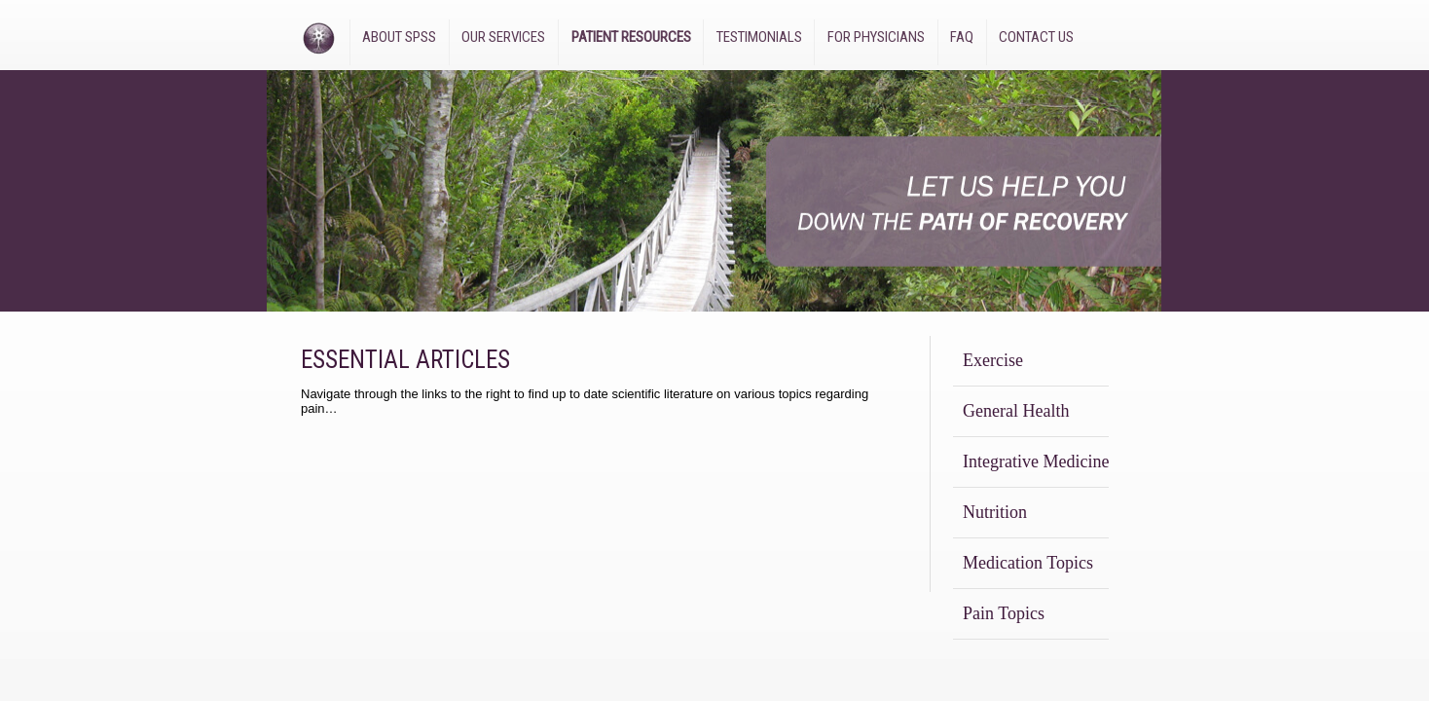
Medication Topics (1028, 562)
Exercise (993, 360)
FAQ (961, 37)
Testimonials (759, 37)
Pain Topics (1003, 613)
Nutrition (995, 512)
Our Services (503, 37)
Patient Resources (631, 37)
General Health (1016, 411)
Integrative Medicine (1036, 461)
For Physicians (876, 37)
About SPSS (399, 37)
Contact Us (1036, 37)
